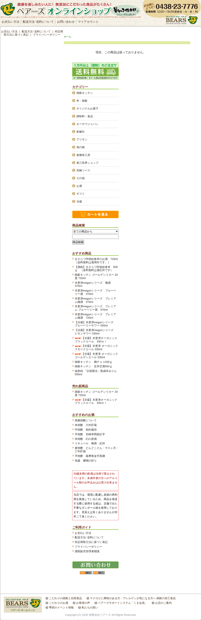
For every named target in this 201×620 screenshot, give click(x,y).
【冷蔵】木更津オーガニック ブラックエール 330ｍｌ (97, 340)
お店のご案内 (163, 602)
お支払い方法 (10, 21)
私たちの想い (90, 607)
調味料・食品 (84, 116)
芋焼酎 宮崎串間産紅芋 (90, 434)
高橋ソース (83, 170)
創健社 (80, 131)
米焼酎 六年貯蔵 (86, 425)
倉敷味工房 (83, 155)
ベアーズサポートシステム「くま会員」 (122, 602)
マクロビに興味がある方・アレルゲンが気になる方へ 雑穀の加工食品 (133, 598)
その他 (80, 178)
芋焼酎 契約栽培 (87, 429)
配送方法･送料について (38, 21)
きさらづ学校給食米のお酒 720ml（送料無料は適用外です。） (96, 260)
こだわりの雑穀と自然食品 (65, 598)
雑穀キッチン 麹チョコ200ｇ (93, 361)
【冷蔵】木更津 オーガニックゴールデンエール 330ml (96, 355)
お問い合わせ (66, 21)
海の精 (80, 147)
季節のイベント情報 (61, 607)
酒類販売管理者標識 (87, 551)
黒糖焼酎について (86, 420)
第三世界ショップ (87, 162)
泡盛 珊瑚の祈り (86, 460)
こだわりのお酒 (58, 602)
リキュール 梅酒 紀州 (91, 443)
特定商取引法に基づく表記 (91, 542)
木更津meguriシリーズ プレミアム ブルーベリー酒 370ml (95, 308)
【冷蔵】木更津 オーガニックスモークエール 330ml (96, 347)
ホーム (67, 36)
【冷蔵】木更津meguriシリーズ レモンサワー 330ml (95, 332)
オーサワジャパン (87, 124)
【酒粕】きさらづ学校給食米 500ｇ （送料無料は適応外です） (96, 268)
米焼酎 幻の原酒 (87, 438)
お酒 (79, 186)
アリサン (81, 139)
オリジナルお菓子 (87, 108)
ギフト (80, 193)
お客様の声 (83, 602)
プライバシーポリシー (88, 546)
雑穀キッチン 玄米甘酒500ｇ (93, 366)
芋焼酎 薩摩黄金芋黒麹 (90, 456)
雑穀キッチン (84, 92)
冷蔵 (79, 201)
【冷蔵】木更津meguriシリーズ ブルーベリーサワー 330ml (95, 324)
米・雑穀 (81, 100)
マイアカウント (88, 21)
